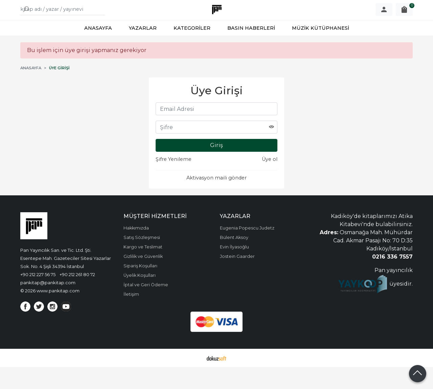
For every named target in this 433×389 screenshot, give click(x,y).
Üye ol (269, 181)
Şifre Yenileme (173, 181)
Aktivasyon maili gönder (216, 200)
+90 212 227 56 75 (37, 296)
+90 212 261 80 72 (77, 296)
